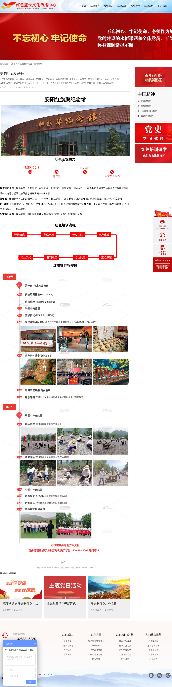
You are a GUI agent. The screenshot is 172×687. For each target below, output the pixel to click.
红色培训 (108, 5)
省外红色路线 (125, 645)
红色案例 (149, 5)
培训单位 (67, 654)
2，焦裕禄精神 (144, 106)
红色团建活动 (125, 654)
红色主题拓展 (125, 650)
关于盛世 (67, 641)
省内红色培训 (125, 641)
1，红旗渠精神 (144, 101)
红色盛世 (67, 634)
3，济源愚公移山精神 (147, 111)
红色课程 (125, 659)
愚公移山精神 (153, 645)
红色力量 (122, 5)
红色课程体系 (67, 645)
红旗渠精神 (153, 641)
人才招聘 (67, 650)
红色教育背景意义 (96, 641)
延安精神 (96, 659)
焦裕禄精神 (153, 650)
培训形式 (96, 645)
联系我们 (162, 5)
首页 (84, 5)
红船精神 (153, 659)
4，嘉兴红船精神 (145, 116)
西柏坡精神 (153, 654)
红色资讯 (135, 5)
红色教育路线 (26, 64)
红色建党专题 (96, 654)
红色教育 (95, 5)
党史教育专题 (96, 650)
